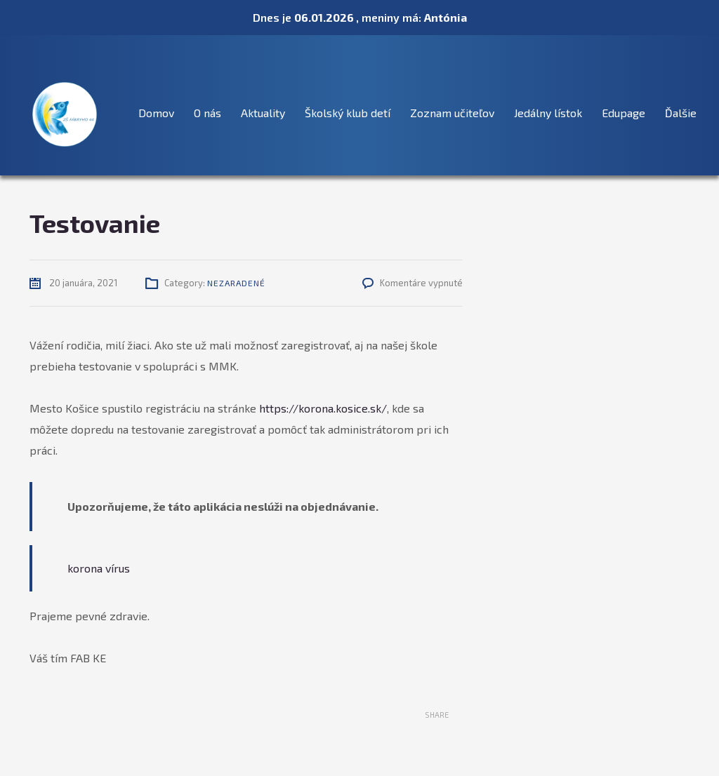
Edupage (623, 112)
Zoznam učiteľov (452, 112)
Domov (156, 112)
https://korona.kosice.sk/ (323, 408)
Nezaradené (236, 283)
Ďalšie (681, 112)
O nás (207, 112)
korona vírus (98, 568)
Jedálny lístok (548, 112)
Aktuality (263, 112)
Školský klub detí (347, 112)
